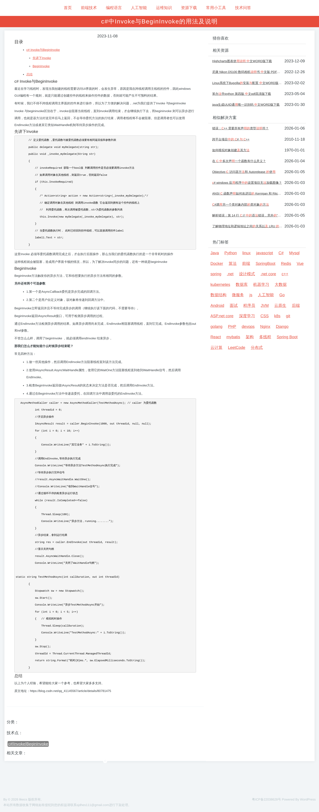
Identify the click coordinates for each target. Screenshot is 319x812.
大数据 (281, 284)
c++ (285, 274)
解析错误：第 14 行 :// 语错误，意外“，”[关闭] (247, 215)
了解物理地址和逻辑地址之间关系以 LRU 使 (247, 226)
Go (282, 295)
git (288, 316)
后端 (296, 305)
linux (246, 253)
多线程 (265, 337)
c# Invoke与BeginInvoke (43, 50)
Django (282, 326)
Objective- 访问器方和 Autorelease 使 (244, 172)
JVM (265, 305)
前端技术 (89, 8)
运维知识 (164, 8)
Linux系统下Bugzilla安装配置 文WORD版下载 (247, 83)
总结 (29, 74)
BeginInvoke (41, 66)
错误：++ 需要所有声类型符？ (240, 128)
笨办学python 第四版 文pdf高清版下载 (241, 94)
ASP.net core (221, 316)
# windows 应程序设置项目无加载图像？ (247, 182)
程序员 (249, 305)
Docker (216, 263)
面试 (234, 305)
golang (216, 326)
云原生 (280, 305)
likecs (23, 799)
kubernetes (220, 284)
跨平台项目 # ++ (230, 139)
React (215, 337)
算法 (233, 263)
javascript (264, 253)
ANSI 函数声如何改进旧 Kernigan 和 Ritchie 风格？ (247, 193)
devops (248, 326)
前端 (246, 263)
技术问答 (243, 8)
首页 (68, 8)
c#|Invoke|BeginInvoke (28, 744)
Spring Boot (287, 337)
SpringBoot (265, 263)
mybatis (233, 337)
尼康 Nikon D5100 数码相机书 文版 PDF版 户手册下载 (247, 72)
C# (281, 253)
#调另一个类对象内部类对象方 (240, 204)
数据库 (242, 284)
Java (214, 253)
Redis (286, 263)
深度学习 (247, 316)
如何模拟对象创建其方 (230, 150)
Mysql (294, 253)
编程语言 (114, 8)
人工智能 (139, 8)
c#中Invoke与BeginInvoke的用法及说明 (159, 21)
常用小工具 (216, 8)
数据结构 (218, 295)
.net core (268, 274)
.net (230, 274)
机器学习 (261, 284)
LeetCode (236, 347)
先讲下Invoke (42, 58)
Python (230, 253)
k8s (277, 316)
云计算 (216, 347)
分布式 (257, 347)
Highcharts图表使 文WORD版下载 (242, 61)
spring (215, 274)
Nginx (265, 326)
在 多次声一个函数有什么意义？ (239, 161)
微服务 (238, 295)
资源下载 (189, 8)
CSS (265, 316)
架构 (250, 337)
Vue (300, 263)
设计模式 (247, 274)
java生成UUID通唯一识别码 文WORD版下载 (246, 104)
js (250, 295)
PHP (232, 326)
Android (217, 305)
